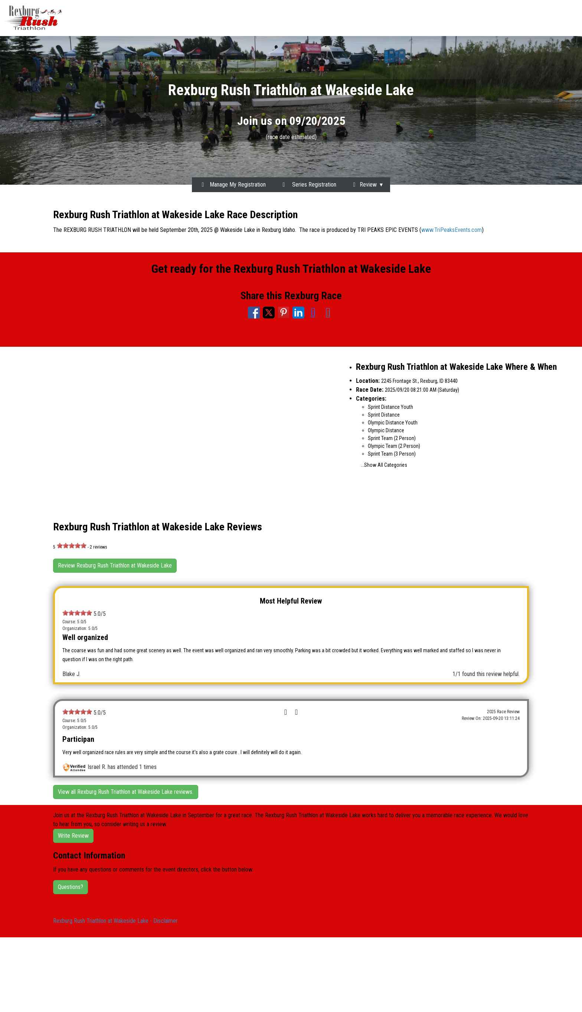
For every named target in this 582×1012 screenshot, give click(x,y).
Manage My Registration (232, 184)
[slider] (71, 546)
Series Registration (308, 184)
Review (364, 184)
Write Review (73, 835)
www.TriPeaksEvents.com (451, 229)
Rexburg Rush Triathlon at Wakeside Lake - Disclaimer (115, 920)
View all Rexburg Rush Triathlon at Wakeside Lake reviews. (125, 791)
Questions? (70, 886)
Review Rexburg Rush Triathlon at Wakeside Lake (115, 565)
